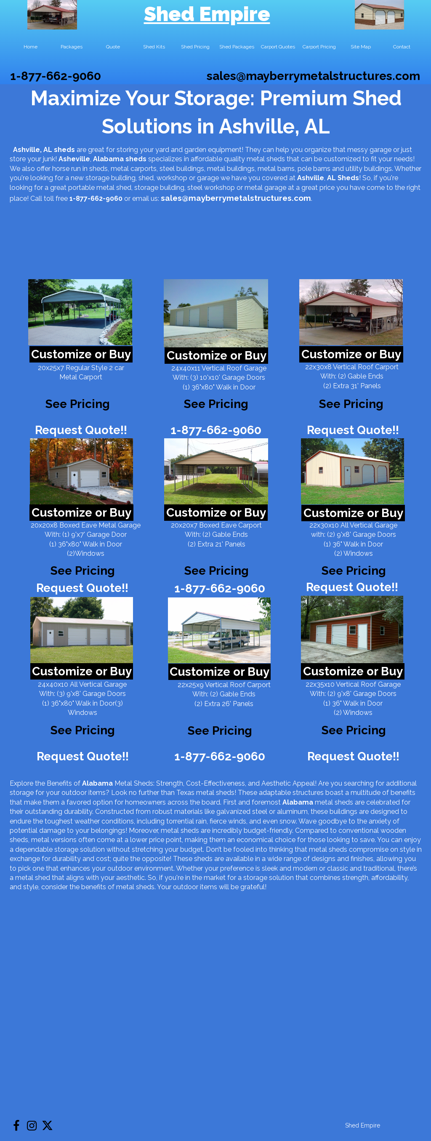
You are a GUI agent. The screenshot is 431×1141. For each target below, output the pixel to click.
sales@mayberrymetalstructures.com (313, 76)
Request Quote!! (81, 430)
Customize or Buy (81, 354)
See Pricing (351, 404)
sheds (135, 159)
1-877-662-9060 (55, 76)
